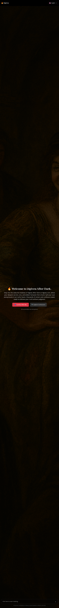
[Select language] (53, 3)
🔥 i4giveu (5, 3)
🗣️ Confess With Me (21, 305)
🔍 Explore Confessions (38, 305)
